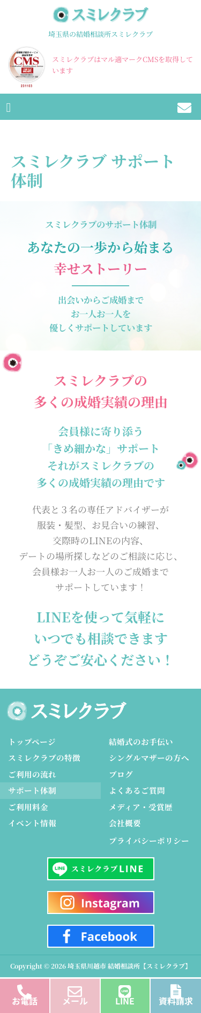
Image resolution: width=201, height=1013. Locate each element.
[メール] (75, 988)
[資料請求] (176, 988)
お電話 (25, 1000)
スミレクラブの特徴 (44, 757)
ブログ (121, 774)
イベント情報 (32, 822)
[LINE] (125, 988)
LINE (125, 1000)
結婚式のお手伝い (141, 741)
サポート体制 (32, 790)
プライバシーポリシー (149, 840)
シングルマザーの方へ (149, 757)
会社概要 (125, 822)
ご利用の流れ (32, 774)
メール (75, 1000)
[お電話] (24, 988)
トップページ (32, 741)
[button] (9, 106)
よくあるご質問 (137, 790)
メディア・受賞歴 (141, 806)
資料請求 (176, 1000)
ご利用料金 (28, 806)
